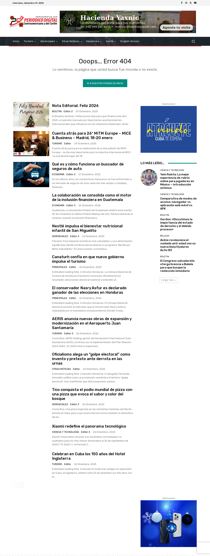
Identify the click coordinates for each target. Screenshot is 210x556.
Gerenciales (60, 237)
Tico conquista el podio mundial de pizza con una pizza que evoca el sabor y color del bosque (92, 395)
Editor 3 (70, 206)
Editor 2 (68, 112)
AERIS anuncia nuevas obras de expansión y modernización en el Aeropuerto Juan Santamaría (92, 324)
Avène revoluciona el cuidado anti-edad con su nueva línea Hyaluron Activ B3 (178, 246)
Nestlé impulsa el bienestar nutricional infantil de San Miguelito (87, 229)
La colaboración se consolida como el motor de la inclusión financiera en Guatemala (92, 198)
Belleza (164, 237)
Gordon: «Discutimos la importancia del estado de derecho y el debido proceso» (176, 226)
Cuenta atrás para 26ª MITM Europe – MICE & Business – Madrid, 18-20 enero (91, 136)
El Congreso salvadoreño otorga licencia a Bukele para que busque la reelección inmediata (177, 267)
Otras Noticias (61, 370)
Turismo (57, 145)
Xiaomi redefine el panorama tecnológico (89, 427)
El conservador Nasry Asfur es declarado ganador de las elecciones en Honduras (89, 291)
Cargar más (168, 281)
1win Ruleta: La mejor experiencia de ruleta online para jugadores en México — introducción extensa (177, 182)
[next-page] (21, 486)
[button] (193, 41)
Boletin (57, 112)
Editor (67, 144)
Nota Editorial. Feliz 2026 (75, 107)
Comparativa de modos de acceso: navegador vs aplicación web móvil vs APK (178, 205)
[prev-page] (15, 486)
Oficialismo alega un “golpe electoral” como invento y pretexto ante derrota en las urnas (91, 360)
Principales (59, 268)
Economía (58, 176)
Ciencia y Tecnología (65, 433)
